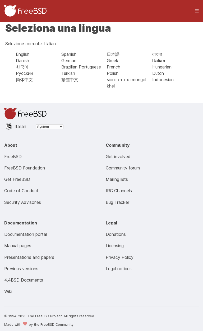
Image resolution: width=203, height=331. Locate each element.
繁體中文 (69, 79)
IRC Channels (119, 190)
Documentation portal (25, 234)
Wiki (8, 291)
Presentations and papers (29, 257)
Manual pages (17, 245)
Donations (116, 234)
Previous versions (21, 268)
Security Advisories (22, 202)
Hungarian (162, 67)
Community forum (123, 168)
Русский (24, 73)
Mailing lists (117, 179)
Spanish (68, 54)
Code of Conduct (21, 190)
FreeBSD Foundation (24, 168)
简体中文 (24, 79)
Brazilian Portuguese (81, 67)
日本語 (113, 54)
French (113, 67)
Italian (158, 60)
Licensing (115, 245)
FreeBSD (13, 156)
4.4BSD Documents (23, 280)
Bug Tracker (117, 202)
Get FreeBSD (17, 179)
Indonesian (163, 79)
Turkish (68, 73)
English (22, 54)
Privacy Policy (119, 257)
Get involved (118, 156)
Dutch (158, 73)
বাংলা (157, 54)
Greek (112, 60)
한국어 (22, 67)
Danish (22, 60)
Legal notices (119, 268)
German (68, 60)
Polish (112, 73)
